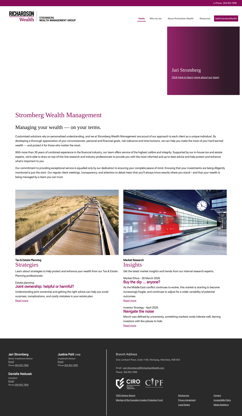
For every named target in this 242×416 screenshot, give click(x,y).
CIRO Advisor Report (125, 395)
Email (11, 361)
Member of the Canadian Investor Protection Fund (139, 400)
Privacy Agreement (187, 400)
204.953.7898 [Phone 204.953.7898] (230, 3)
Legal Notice (184, 404)
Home (145, 18)
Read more (21, 300)
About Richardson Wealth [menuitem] (184, 18)
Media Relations (221, 404)
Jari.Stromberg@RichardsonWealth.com (143, 368)
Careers (217, 395)
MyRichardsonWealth (229, 18)
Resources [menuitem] (208, 18)
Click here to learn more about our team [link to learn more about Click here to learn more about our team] (195, 77)
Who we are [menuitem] (159, 18)
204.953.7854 (21, 384)
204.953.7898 (21, 365)
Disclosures (183, 395)
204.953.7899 (71, 365)
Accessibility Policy (222, 400)
